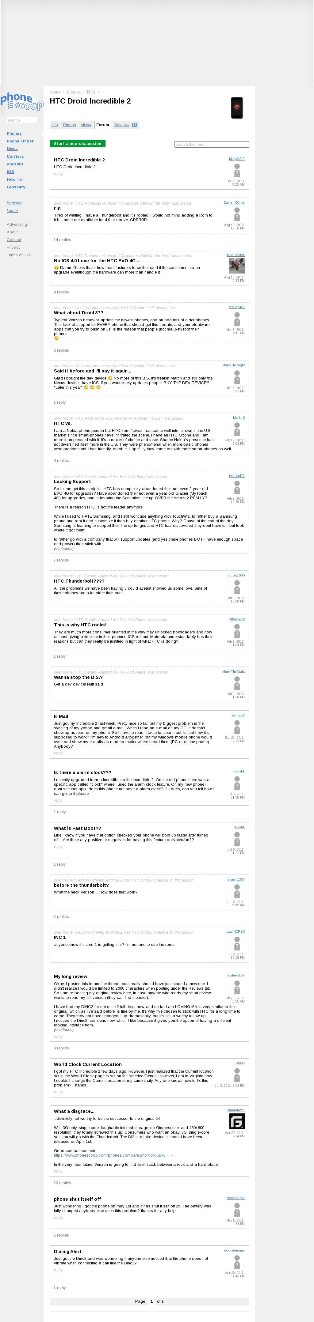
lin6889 (239, 1063)
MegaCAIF (237, 159)
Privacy (14, 247)
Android (15, 164)
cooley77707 (236, 1198)
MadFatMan (236, 255)
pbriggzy (238, 715)
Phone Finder (20, 141)
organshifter (236, 1110)
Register (14, 203)
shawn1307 (236, 879)
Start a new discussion (77, 143)
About (12, 232)
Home (55, 91)
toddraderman (234, 1250)
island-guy (237, 619)
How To (14, 179)
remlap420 (237, 307)
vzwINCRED (236, 931)
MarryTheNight (233, 365)
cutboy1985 (236, 575)
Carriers (15, 156)
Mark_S (239, 417)
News (12, 148)
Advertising (17, 224)
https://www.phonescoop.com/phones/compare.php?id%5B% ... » (113, 1155)
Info (55, 125)
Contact (14, 239)
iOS (10, 171)
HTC (91, 91)
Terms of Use (19, 255)
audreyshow (236, 975)
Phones (14, 133)
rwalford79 (237, 476)
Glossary (16, 187)
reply (58, 173)
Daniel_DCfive (234, 202)
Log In (12, 210)
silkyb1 (240, 771)
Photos (69, 125)
